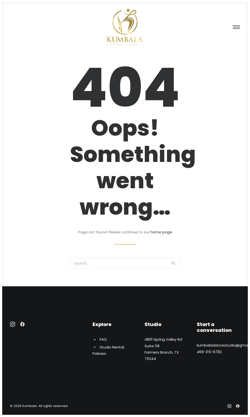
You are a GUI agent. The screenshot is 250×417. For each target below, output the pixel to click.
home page (161, 232)
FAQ (103, 339)
